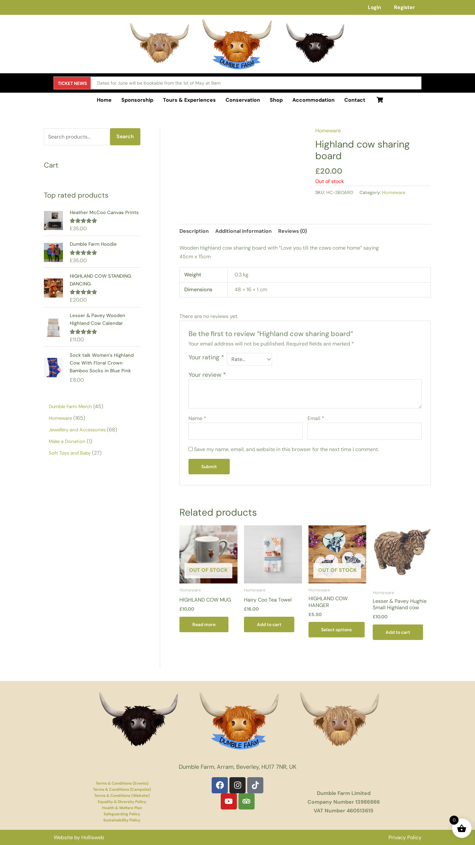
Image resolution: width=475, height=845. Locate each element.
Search (125, 136)
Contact (354, 100)
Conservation (243, 100)
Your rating (206, 357)
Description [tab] (194, 231)
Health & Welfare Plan (122, 807)
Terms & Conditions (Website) (122, 795)
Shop (276, 100)
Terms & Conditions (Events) (122, 783)
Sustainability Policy (121, 820)
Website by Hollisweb (79, 837)
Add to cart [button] (269, 624)
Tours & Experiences (189, 100)
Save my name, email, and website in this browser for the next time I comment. (286, 449)
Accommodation (313, 100)
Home (104, 100)
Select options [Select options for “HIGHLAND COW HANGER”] (336, 630)
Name (197, 418)
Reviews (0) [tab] (293, 231)
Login (373, 7)
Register (404, 7)
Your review (207, 375)
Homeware (328, 130)
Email (316, 418)
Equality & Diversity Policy (122, 801)
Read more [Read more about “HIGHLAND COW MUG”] (204, 624)
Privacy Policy (405, 837)
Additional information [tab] (244, 231)
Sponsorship (137, 100)
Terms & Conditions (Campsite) (122, 789)
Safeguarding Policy (122, 814)
